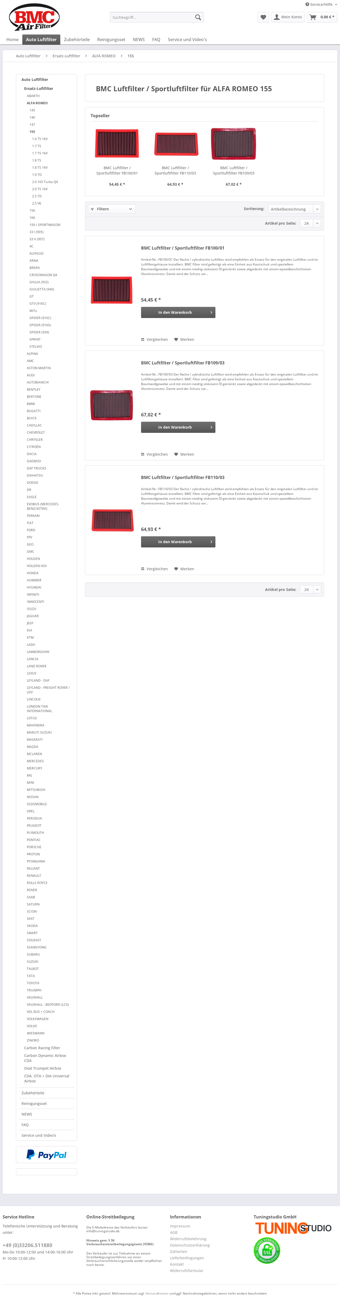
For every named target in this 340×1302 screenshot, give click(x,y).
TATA (31, 976)
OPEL (31, 811)
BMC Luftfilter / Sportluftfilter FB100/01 (117, 170)
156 (32, 210)
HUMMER (34, 580)
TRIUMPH (34, 990)
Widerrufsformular (186, 1270)
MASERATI (35, 739)
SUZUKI (33, 961)
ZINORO (33, 1040)
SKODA (32, 926)
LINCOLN (33, 699)
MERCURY (34, 768)
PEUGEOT (34, 825)
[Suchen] (198, 17)
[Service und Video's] (187, 39)
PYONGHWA (36, 861)
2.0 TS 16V (40, 189)
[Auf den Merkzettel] (184, 339)
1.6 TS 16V (40, 139)
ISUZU (31, 609)
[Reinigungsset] (111, 39)
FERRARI (33, 515)
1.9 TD (37, 174)
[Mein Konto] (288, 17)
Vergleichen (154, 339)
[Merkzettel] (263, 17)
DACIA (32, 454)
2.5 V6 (36, 203)
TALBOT (33, 968)
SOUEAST (34, 940)
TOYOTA (33, 983)
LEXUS (31, 673)
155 (32, 131)
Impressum (180, 1226)
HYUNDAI (34, 587)
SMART (32, 933)
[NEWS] (138, 39)
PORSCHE (34, 847)
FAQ (25, 1124)
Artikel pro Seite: (280, 223)
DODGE (32, 482)
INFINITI (33, 594)
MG (29, 775)
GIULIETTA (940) (41, 289)
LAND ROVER (36, 666)
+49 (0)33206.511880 (27, 1245)
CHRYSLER (35, 439)
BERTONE (34, 396)
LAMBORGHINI (38, 652)
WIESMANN (35, 1033)
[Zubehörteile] (77, 39)
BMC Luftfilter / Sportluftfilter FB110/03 (175, 170)
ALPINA (32, 353)
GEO (30, 544)
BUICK (32, 418)
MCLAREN (34, 754)
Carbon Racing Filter (42, 1047)
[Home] (12, 39)
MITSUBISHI (36, 789)
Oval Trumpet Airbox (42, 1068)
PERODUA (34, 818)
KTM (30, 637)
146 (32, 117)
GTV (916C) (37, 303)
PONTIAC (34, 840)
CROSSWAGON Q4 (43, 275)
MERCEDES (35, 761)
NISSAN (33, 797)
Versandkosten (157, 1293)
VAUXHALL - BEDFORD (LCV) (48, 1004)
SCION (32, 911)
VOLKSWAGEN (37, 1019)
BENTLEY (33, 389)
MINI (30, 782)
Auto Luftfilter (35, 79)
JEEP (30, 623)
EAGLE (32, 497)
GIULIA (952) (39, 282)
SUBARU (33, 954)
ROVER (32, 890)
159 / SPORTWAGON (44, 225)
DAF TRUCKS (36, 468)
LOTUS (32, 718)
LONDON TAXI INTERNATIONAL (39, 708)
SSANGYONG (36, 947)
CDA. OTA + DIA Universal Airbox (46, 1078)
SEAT (31, 918)
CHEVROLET (36, 432)
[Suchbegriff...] (157, 17)
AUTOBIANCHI (38, 382)
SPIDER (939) (39, 332)
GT (31, 296)
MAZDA (32, 746)
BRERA (34, 267)
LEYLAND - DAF (38, 680)
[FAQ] (156, 39)
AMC (30, 361)
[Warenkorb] (322, 17)
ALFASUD (36, 253)
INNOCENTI (35, 601)
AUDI (31, 375)
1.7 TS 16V (40, 153)
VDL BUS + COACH (40, 1011)
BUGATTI (34, 411)
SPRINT (35, 339)
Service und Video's (39, 1135)
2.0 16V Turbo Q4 (45, 182)
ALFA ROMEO (37, 103)
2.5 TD (37, 196)
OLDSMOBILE (37, 804)
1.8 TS (36, 160)
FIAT (30, 523)
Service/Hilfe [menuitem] (319, 4)
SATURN (33, 904)
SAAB (31, 897)
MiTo (33, 310)
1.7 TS (36, 146)
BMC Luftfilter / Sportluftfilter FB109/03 (233, 170)
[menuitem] (157, 20)
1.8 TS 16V (40, 167)
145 (32, 110)
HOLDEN (33, 558)
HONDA (33, 573)
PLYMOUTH (35, 832)
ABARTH (33, 96)
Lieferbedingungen (187, 1257)
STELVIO (35, 346)
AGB (173, 1232)
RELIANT (33, 868)
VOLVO (32, 1026)
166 (32, 217)
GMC (30, 551)
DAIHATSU (35, 475)
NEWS (27, 1114)
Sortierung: (254, 208)
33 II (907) (37, 239)
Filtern (100, 208)
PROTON (33, 854)
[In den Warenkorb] (178, 312)
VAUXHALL (35, 997)
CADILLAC (34, 425)
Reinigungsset (34, 1103)
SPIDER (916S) (40, 325)
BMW (31, 404)
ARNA (33, 260)
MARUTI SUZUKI (39, 732)
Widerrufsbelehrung (188, 1238)
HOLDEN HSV (37, 566)
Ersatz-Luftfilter (38, 88)
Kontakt (177, 1264)
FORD (31, 530)
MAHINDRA (35, 725)
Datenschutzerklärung (190, 1245)
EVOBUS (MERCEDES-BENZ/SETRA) (43, 506)
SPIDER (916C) (40, 318)
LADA (31, 644)
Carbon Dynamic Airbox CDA (45, 1058)
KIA (29, 630)
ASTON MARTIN (39, 368)
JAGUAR (33, 616)
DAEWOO (34, 461)
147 (32, 124)
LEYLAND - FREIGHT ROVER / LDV (48, 689)
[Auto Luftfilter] (41, 39)
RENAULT (34, 875)
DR (29, 489)
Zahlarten (178, 1251)
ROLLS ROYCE (37, 883)
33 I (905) (36, 232)
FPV (29, 537)
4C (31, 246)
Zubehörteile (33, 1092)
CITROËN (34, 447)
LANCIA (32, 659)
